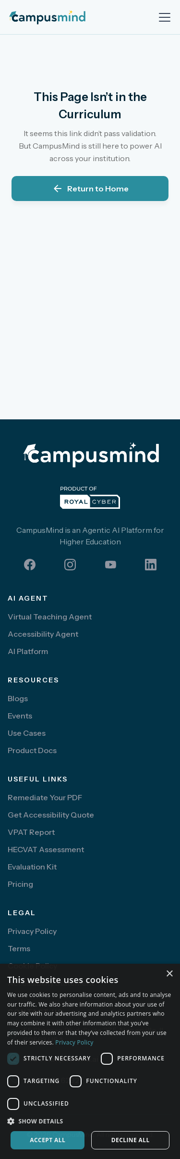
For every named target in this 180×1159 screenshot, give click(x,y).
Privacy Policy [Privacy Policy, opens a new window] (74, 1042)
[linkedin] (150, 564)
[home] (61, 17)
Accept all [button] (47, 1140)
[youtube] (110, 564)
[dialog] (90, 1061)
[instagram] (70, 564)
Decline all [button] (130, 1140)
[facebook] (29, 564)
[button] (162, 17)
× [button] (169, 974)
